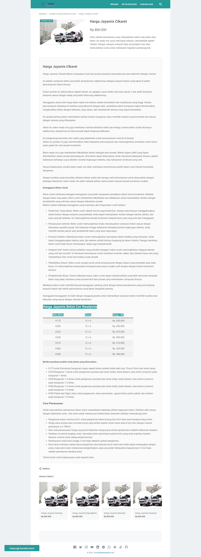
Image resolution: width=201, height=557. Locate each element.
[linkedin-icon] (98, 547)
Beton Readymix (129, 4)
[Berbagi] (44, 468)
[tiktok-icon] (121, 547)
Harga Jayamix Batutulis (114, 513)
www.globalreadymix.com (104, 553)
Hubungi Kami (146, 4)
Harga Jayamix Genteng (51, 513)
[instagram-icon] (86, 547)
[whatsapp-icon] (109, 547)
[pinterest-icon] (115, 547)
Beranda (114, 4)
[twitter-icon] (80, 547)
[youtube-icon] (92, 547)
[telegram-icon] (103, 547)
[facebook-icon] (75, 547)
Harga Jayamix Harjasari (146, 513)
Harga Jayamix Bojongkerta (84, 513)
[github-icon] (126, 547)
